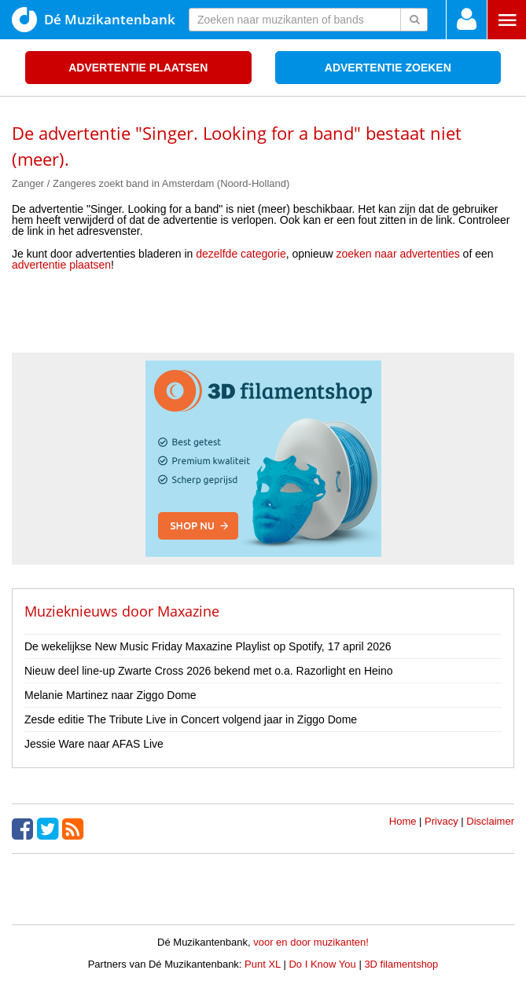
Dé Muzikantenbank (93, 19)
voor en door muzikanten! (311, 942)
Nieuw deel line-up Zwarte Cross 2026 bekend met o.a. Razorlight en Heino (208, 670)
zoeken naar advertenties (398, 253)
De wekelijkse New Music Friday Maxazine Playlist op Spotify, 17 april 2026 (208, 646)
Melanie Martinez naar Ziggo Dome (110, 695)
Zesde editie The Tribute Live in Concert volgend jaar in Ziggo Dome (190, 719)
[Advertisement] (263, 317)
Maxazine (188, 611)
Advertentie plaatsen (138, 67)
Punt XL (263, 964)
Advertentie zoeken (388, 67)
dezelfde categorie (240, 253)
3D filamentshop (401, 964)
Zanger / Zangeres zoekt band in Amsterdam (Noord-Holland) (150, 183)
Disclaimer (490, 821)
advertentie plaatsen (61, 264)
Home (403, 821)
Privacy (441, 821)
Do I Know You (322, 964)
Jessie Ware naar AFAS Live (94, 744)
